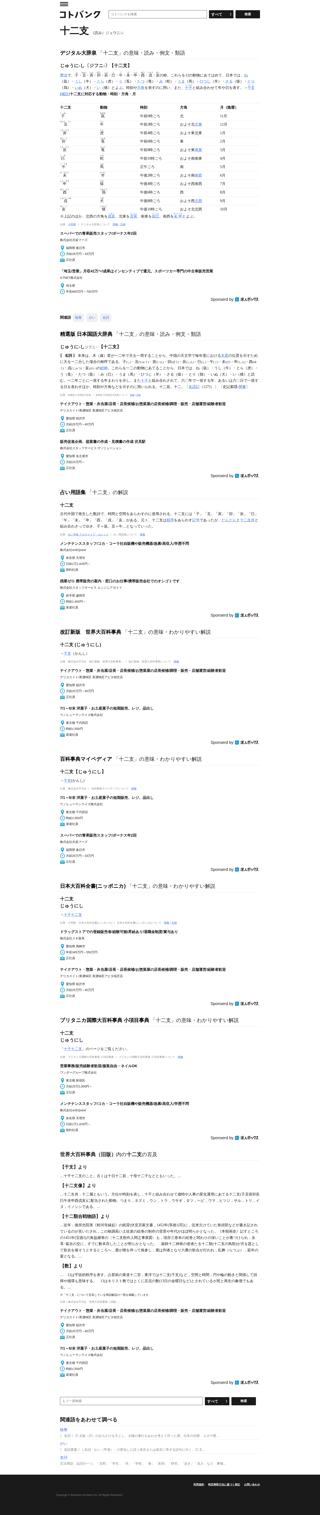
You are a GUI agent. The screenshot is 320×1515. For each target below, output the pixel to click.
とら (100, 81)
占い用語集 (73, 492)
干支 (67, 653)
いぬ (78, 88)
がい (92, 317)
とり (251, 81)
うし (78, 81)
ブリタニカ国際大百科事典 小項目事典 (104, 1020)
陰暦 (78, 317)
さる (229, 81)
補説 (65, 94)
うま (181, 81)
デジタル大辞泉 (78, 53)
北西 (198, 201)
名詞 (105, 317)
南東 (198, 150)
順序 (170, 520)
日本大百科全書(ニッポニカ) (93, 886)
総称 (104, 368)
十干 (144, 380)
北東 (198, 124)
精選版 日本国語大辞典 (86, 334)
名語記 (194, 387)
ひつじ (205, 81)
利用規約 (198, 1484)
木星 (224, 356)
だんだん (229, 520)
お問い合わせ (252, 1484)
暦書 (242, 387)
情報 (115, 224)
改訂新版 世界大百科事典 (90, 632)
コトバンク (80, 14)
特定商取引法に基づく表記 (224, 1484)
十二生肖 (247, 520)
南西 (198, 175)
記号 (196, 520)
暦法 (63, 75)
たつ (140, 81)
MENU (64, 4)
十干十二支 (73, 915)
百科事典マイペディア (86, 759)
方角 (140, 88)
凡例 (122, 224)
